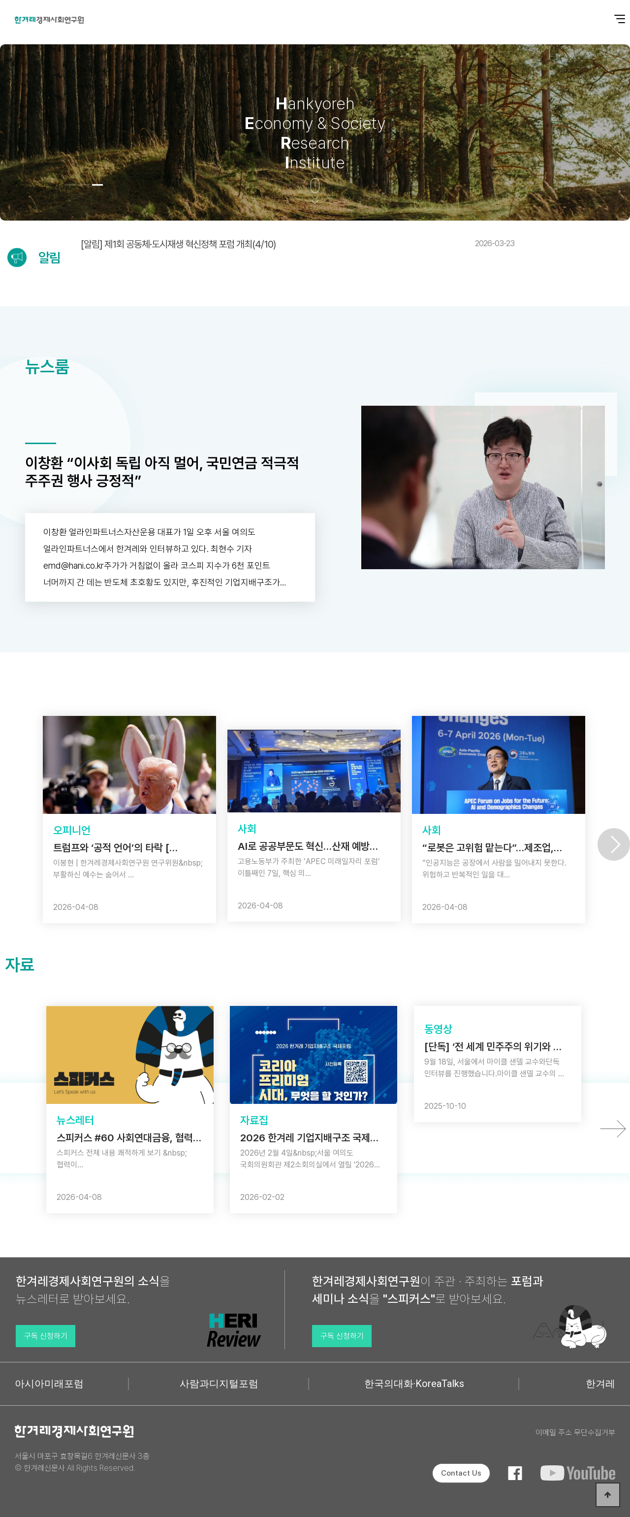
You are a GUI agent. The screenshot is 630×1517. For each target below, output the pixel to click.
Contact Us (461, 1473)
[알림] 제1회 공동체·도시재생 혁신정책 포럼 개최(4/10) (297, 244)
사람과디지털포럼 (219, 1383)
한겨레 (600, 1383)
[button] (69, 185)
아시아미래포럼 (49, 1383)
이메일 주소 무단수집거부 (575, 1432)
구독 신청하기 (45, 1336)
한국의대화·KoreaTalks (414, 1383)
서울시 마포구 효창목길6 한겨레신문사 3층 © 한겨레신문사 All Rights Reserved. (82, 1462)
